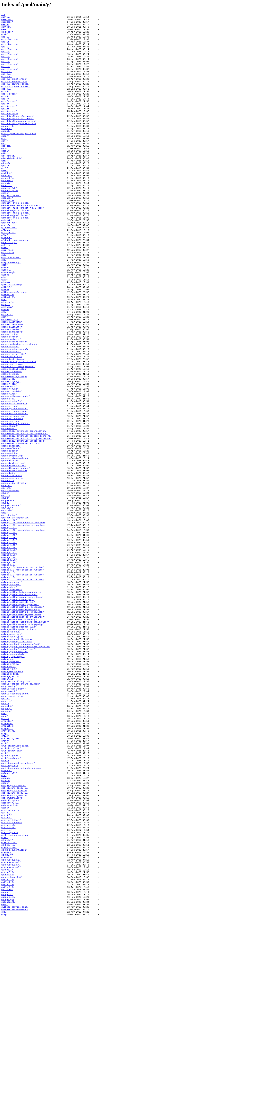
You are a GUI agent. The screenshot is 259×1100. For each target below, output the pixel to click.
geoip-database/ (11, 232)
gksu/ (4, 315)
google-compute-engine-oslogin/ (20, 818)
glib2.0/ (6, 342)
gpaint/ (5, 835)
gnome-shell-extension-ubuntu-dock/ (23, 526)
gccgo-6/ (6, 151)
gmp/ (3, 371)
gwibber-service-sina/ (14, 1085)
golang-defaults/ (11, 705)
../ (3, 14)
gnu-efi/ (6, 583)
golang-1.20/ (9, 654)
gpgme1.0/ (7, 844)
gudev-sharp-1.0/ (11, 1050)
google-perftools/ (12, 832)
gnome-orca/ (8, 475)
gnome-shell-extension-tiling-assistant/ (26, 523)
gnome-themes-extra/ (13, 556)
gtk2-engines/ (9, 996)
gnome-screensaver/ (12, 496)
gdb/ (3, 169)
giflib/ (5, 291)
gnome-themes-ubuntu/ (14, 562)
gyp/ (3, 1091)
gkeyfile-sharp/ (11, 312)
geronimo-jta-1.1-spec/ (15, 258)
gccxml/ (5, 154)
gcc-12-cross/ (9, 56)
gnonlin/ (6, 580)
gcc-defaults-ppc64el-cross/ (18, 145)
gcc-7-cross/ (9, 119)
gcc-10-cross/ (9, 44)
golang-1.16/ (9, 642)
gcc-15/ (5, 71)
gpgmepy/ (6, 850)
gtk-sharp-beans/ (11, 984)
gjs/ (3, 309)
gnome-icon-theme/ (12, 434)
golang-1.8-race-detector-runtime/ (22, 687)
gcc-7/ (5, 116)
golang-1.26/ (9, 672)
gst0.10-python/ (11, 957)
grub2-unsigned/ (11, 907)
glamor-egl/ (8, 324)
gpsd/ (4, 856)
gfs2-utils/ (8, 276)
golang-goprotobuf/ (12, 782)
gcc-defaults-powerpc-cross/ (18, 142)
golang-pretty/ (10, 794)
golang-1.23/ (9, 663)
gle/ (3, 330)
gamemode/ (7, 23)
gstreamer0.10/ (10, 960)
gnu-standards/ (10, 586)
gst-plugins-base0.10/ (14, 943)
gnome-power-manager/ (14, 481)
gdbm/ (4, 175)
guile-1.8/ (7, 1053)
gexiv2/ (5, 267)
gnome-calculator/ (12, 389)
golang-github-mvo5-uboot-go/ (19, 740)
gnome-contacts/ (11, 404)
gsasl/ (5, 910)
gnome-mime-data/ (11, 467)
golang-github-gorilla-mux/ (18, 719)
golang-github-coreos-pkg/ (17, 716)
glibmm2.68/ (8, 354)
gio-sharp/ (7, 300)
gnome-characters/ (12, 395)
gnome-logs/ (8, 452)
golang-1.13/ (9, 630)
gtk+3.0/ (6, 975)
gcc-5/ (5, 107)
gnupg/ (5, 594)
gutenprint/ (8, 1079)
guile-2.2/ (7, 1059)
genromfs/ (7, 214)
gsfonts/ (6, 922)
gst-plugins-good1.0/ (14, 951)
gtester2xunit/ (10, 969)
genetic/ (6, 208)
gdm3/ (4, 190)
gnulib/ (5, 591)
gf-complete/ (9, 270)
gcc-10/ (5, 41)
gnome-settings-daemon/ (15, 505)
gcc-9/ (5, 127)
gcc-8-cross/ (9, 124)
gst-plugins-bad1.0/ (13, 940)
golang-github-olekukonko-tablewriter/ (25, 743)
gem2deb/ (6, 205)
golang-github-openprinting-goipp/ (22, 746)
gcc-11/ (5, 47)
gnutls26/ (7, 606)
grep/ (4, 877)
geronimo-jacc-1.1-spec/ (16, 249)
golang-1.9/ (8, 690)
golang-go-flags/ (11, 758)
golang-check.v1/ (11, 696)
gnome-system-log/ (12, 544)
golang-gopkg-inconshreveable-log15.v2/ (25, 773)
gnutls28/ (7, 609)
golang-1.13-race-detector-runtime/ (23, 633)
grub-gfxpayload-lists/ (15, 892)
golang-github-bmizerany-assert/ (21, 708)
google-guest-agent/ (13, 824)
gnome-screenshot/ (12, 499)
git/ (3, 303)
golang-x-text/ (10, 806)
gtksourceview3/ (11, 1032)
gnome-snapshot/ (11, 532)
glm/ (3, 356)
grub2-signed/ (9, 904)
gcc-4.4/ (6, 83)
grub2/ (5, 901)
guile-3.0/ (7, 1062)
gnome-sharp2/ (9, 508)
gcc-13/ (5, 59)
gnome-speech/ (9, 538)
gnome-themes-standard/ (15, 559)
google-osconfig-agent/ (15, 829)
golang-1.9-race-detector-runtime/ (22, 693)
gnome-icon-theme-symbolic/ (18, 437)
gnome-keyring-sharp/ (14, 449)
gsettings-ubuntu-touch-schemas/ (21, 919)
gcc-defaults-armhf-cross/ (17, 139)
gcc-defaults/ (9, 133)
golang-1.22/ (9, 660)
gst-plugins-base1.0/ (14, 945)
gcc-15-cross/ (9, 74)
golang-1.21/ (9, 657)
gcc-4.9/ (6, 104)
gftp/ (4, 279)
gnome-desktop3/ (11, 419)
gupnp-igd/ (7, 1076)
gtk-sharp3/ (8, 990)
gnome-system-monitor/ (14, 547)
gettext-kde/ (9, 264)
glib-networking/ (11, 339)
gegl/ (4, 199)
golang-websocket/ (12, 803)
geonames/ (7, 235)
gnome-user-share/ (12, 571)
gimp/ (4, 294)
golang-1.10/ (9, 621)
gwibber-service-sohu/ (14, 1088)
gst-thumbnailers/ (12, 954)
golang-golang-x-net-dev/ (16, 767)
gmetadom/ (7, 365)
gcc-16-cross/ (9, 80)
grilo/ (5, 880)
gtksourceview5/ (11, 1038)
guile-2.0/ (7, 1056)
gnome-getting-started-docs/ (18, 431)
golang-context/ (11, 699)
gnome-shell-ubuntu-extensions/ (20, 529)
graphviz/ (7, 871)
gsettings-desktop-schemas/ (18, 913)
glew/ (4, 333)
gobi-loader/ (9, 615)
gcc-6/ (5, 113)
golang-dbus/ (9, 702)
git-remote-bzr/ (11, 306)
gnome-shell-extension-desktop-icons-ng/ (26, 520)
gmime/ (5, 368)
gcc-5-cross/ (9, 110)
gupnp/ (5, 1067)
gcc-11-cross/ (9, 50)
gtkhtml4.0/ (8, 1011)
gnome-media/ (9, 458)
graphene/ (7, 865)
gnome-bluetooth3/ (12, 386)
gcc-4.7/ (6, 86)
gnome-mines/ (9, 470)
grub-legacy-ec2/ (11, 898)
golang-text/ (9, 800)
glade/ (5, 318)
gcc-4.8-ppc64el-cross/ (15, 101)
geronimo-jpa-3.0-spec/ (15, 255)
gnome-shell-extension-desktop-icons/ (24, 517)
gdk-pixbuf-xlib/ (11, 187)
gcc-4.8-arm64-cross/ (14, 92)
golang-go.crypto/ (12, 761)
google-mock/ (9, 826)
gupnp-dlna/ (8, 1073)
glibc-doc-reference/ (14, 348)
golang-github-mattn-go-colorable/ (22, 725)
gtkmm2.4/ (7, 1020)
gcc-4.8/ (6, 89)
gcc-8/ (5, 121)
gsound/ (5, 931)
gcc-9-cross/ (9, 130)
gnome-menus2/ (9, 464)
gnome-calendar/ (11, 392)
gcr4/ (4, 166)
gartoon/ (6, 29)
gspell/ (5, 934)
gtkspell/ (7, 1041)
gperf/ (5, 841)
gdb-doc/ (6, 172)
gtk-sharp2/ (8, 987)
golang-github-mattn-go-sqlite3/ (21, 734)
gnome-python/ (9, 484)
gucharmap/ (7, 1047)
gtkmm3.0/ (7, 1023)
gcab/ (4, 38)
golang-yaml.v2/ (11, 809)
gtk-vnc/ (6, 993)
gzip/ (4, 1094)
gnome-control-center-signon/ (19, 410)
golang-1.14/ (9, 636)
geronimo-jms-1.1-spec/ (15, 252)
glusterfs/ (7, 359)
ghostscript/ (9, 288)
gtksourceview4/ (11, 1035)
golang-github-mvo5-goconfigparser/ (23, 737)
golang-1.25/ (9, 669)
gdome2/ (5, 193)
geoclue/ (6, 220)
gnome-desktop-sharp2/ (14, 416)
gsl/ (3, 928)
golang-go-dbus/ (11, 755)
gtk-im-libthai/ (11, 981)
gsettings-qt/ (9, 916)
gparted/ (6, 838)
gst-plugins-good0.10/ (14, 948)
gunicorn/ (7, 1064)
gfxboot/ (6, 282)
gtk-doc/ (6, 978)
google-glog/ (9, 821)
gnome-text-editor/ (12, 553)
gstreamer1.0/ (9, 963)
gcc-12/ (5, 53)
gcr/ (3, 163)
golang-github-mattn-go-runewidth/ (22, 731)
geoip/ (5, 229)
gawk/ (4, 32)
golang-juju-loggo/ (12, 785)
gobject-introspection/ (15, 618)
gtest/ (5, 966)
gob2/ (4, 612)
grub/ (4, 889)
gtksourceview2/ (11, 1029)
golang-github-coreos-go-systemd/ (22, 713)
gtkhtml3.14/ (9, 1008)
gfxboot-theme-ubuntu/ (14, 285)
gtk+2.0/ (6, 972)
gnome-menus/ (9, 461)
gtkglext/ (7, 1005)
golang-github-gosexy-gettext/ (20, 722)
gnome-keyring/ (10, 446)
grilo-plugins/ (10, 883)
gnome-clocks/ (9, 398)
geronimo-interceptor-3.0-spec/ (20, 243)
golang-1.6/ (8, 675)
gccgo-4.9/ (7, 148)
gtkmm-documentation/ (14, 1017)
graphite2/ (7, 868)
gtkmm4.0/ (7, 1026)
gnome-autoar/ (9, 380)
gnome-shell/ (9, 511)
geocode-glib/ (9, 226)
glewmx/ (5, 336)
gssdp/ (5, 937)
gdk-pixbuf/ (8, 184)
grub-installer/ (11, 895)
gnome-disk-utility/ (13, 422)
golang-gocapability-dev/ (16, 764)
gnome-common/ (9, 401)
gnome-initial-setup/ (14, 440)
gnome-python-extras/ (14, 490)
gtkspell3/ (7, 1044)
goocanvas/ (7, 812)
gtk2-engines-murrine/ (14, 999)
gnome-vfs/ (7, 574)
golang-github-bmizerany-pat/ (19, 710)
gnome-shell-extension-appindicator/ (23, 514)
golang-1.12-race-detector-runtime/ (23, 627)
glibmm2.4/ (7, 351)
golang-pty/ (8, 797)
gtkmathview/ (9, 1014)
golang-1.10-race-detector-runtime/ (23, 624)
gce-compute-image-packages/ (18, 157)
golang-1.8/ (8, 684)
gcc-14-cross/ (9, 68)
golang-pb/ (7, 788)
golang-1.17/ (9, 645)
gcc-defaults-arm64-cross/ (17, 136)
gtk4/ (4, 1002)
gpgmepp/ (6, 847)
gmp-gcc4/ (7, 374)
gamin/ (5, 26)
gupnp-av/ (7, 1070)
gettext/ (6, 261)
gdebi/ (5, 178)
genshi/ (5, 217)
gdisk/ (5, 181)
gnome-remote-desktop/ (14, 493)
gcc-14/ (5, 65)
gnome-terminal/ (11, 550)
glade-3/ (6, 321)
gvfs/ (4, 1082)
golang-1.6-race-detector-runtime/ (22, 678)
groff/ (5, 886)
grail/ (5, 859)
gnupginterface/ (11, 603)
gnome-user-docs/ (11, 568)
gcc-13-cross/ (9, 62)
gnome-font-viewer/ (12, 428)
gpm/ (3, 853)
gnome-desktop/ (10, 413)
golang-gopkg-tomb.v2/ (14, 779)
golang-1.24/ (9, 666)
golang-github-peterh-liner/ (18, 752)
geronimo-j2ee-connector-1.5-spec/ (22, 246)
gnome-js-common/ (11, 443)
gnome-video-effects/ (14, 577)
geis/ (4, 202)
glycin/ (5, 362)
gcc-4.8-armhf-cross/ (14, 95)
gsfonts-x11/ (9, 925)
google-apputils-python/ (16, 815)
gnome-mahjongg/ (11, 455)
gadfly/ (5, 17)
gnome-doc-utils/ (11, 425)
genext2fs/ (7, 211)
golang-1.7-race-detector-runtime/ (22, 681)
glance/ (5, 327)
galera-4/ (7, 20)
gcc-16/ (5, 77)
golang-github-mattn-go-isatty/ (20, 728)
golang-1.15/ (9, 639)
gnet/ (4, 377)
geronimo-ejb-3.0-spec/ (15, 240)
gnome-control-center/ (14, 407)
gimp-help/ (7, 297)
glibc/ (5, 345)
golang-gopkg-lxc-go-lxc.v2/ (18, 776)
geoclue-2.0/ (9, 223)
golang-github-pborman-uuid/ (18, 749)
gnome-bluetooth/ (11, 383)
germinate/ (7, 237)
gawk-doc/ (7, 35)
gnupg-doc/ (7, 597)
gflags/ (5, 273)
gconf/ (5, 160)
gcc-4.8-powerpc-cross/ (15, 98)
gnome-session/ (10, 502)
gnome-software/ (11, 535)
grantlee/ (7, 862)
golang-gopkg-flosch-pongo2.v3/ (20, 770)
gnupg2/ (5, 600)
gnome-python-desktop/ (14, 487)
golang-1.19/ (9, 651)
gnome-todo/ (8, 565)
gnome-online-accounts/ (15, 472)
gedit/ (5, 196)
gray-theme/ (8, 874)
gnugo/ (5, 589)
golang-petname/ (11, 791)
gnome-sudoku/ (9, 541)
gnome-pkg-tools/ (11, 478)
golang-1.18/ (9, 648)
